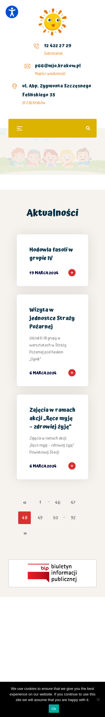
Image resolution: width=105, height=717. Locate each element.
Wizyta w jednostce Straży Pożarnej (52, 318)
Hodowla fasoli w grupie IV (51, 254)
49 (40, 518)
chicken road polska (71, 611)
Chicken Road (78, 645)
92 (73, 518)
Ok (54, 709)
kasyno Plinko (32, 611)
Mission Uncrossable (48, 645)
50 (55, 518)
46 (57, 502)
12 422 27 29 (57, 45)
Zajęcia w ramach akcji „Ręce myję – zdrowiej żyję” (52, 418)
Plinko (8, 654)
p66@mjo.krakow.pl (58, 65)
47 (73, 502)
